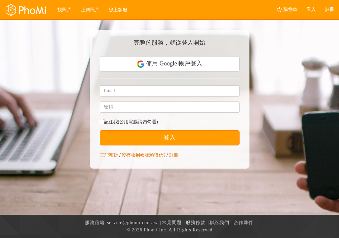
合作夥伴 (243, 222)
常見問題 (172, 222)
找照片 (64, 9)
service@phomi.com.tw (132, 222)
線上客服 (118, 9)
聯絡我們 (219, 222)
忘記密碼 (109, 155)
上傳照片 (90, 9)
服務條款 (196, 222)
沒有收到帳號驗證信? (143, 155)
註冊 (173, 155)
